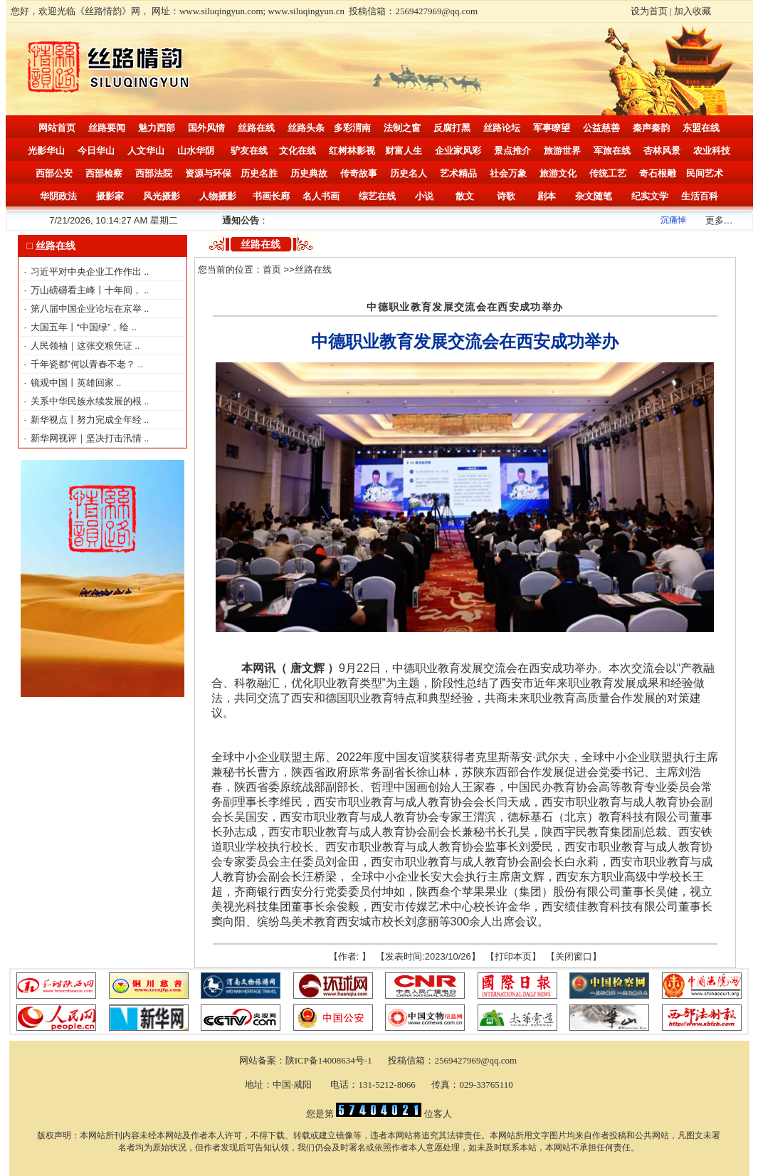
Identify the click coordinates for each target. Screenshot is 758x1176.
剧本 (546, 196)
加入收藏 (692, 11)
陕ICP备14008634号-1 (329, 1060)
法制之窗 (402, 127)
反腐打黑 (451, 127)
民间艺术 (704, 173)
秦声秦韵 (651, 127)
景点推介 (512, 150)
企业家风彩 (458, 150)
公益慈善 (601, 127)
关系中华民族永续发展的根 (87, 401)
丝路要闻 (106, 127)
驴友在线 (249, 150)
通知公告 (240, 220)
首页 (272, 269)
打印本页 (513, 956)
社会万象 (508, 173)
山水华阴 (195, 150)
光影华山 (46, 150)
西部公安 (54, 173)
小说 (424, 196)
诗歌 (506, 196)
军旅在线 (612, 150)
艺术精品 (458, 173)
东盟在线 (701, 127)
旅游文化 (558, 173)
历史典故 (308, 173)
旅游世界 (562, 150)
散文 (465, 196)
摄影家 (110, 196)
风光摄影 (161, 196)
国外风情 (206, 127)
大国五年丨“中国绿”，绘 (81, 327)
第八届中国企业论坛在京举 (87, 308)
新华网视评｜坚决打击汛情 (87, 438)
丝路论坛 (501, 127)
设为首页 (649, 11)
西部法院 (153, 173)
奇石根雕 (657, 173)
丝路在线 (256, 127)
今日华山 (96, 150)
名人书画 (320, 196)
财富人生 (403, 150)
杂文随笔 (593, 196)
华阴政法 (58, 196)
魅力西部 (156, 127)
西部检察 (103, 173)
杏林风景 (661, 150)
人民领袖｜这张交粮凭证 (83, 345)
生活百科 (699, 196)
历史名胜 (259, 173)
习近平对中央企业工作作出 (87, 271)
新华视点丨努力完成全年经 (87, 419)
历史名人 (408, 173)
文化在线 (297, 150)
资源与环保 (208, 173)
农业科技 (711, 150)
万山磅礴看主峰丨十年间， (87, 290)
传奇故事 (358, 173)
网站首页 (56, 127)
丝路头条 (306, 127)
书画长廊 (271, 196)
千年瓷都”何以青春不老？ (84, 364)
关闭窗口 (573, 956)
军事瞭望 (551, 127)
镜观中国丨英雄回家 (74, 382)
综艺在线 (377, 196)
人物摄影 (217, 196)
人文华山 (145, 150)
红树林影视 (352, 150)
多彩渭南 (352, 127)
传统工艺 (607, 173)
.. (146, 271)
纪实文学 (649, 196)
